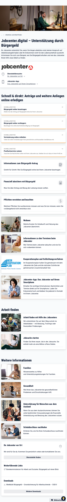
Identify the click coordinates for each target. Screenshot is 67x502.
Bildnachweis (59, 500)
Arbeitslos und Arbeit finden (13, 35)
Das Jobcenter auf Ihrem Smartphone (21, 84)
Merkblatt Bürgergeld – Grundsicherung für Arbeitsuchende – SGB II (31, 485)
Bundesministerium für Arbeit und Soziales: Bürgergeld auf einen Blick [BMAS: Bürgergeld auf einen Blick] (32, 469)
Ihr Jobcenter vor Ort (15, 76)
